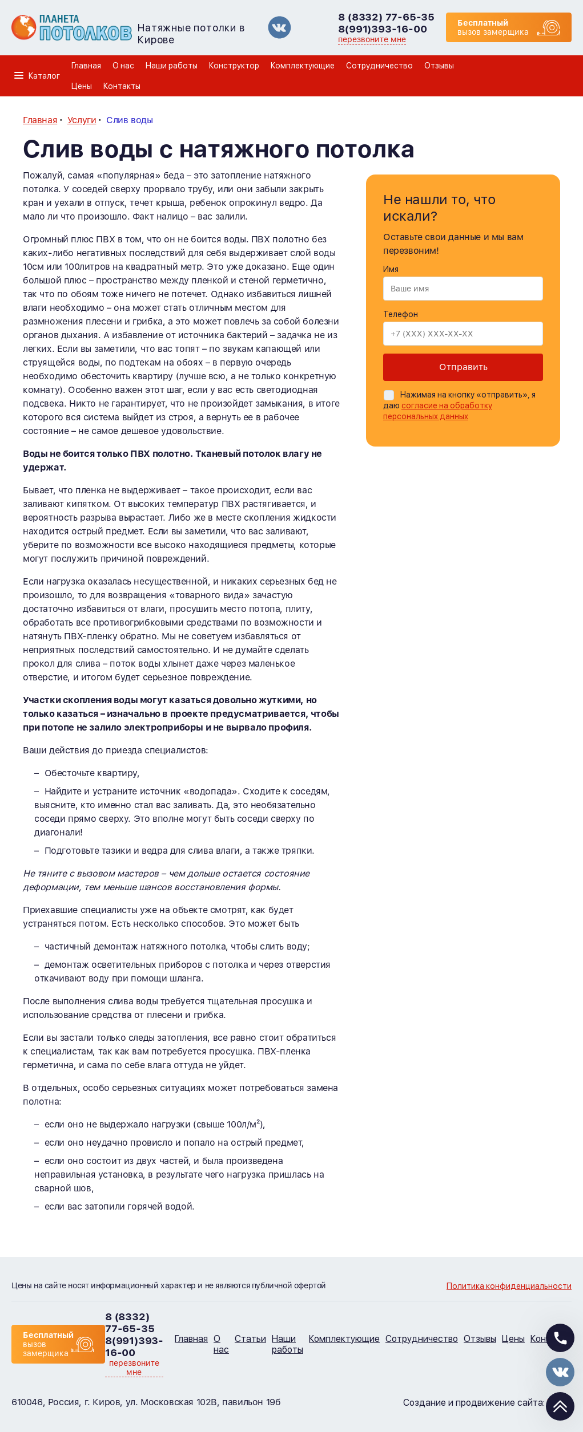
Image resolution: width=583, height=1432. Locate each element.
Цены (81, 86)
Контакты (121, 86)
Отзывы (439, 65)
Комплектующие (303, 65)
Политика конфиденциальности (509, 1286)
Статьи (250, 1338)
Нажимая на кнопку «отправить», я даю (459, 405)
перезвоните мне (372, 39)
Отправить (463, 367)
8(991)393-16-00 (382, 29)
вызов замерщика (493, 27)
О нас (123, 65)
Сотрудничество (379, 65)
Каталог (44, 75)
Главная (86, 65)
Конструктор (234, 65)
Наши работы (172, 65)
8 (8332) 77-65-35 (386, 17)
